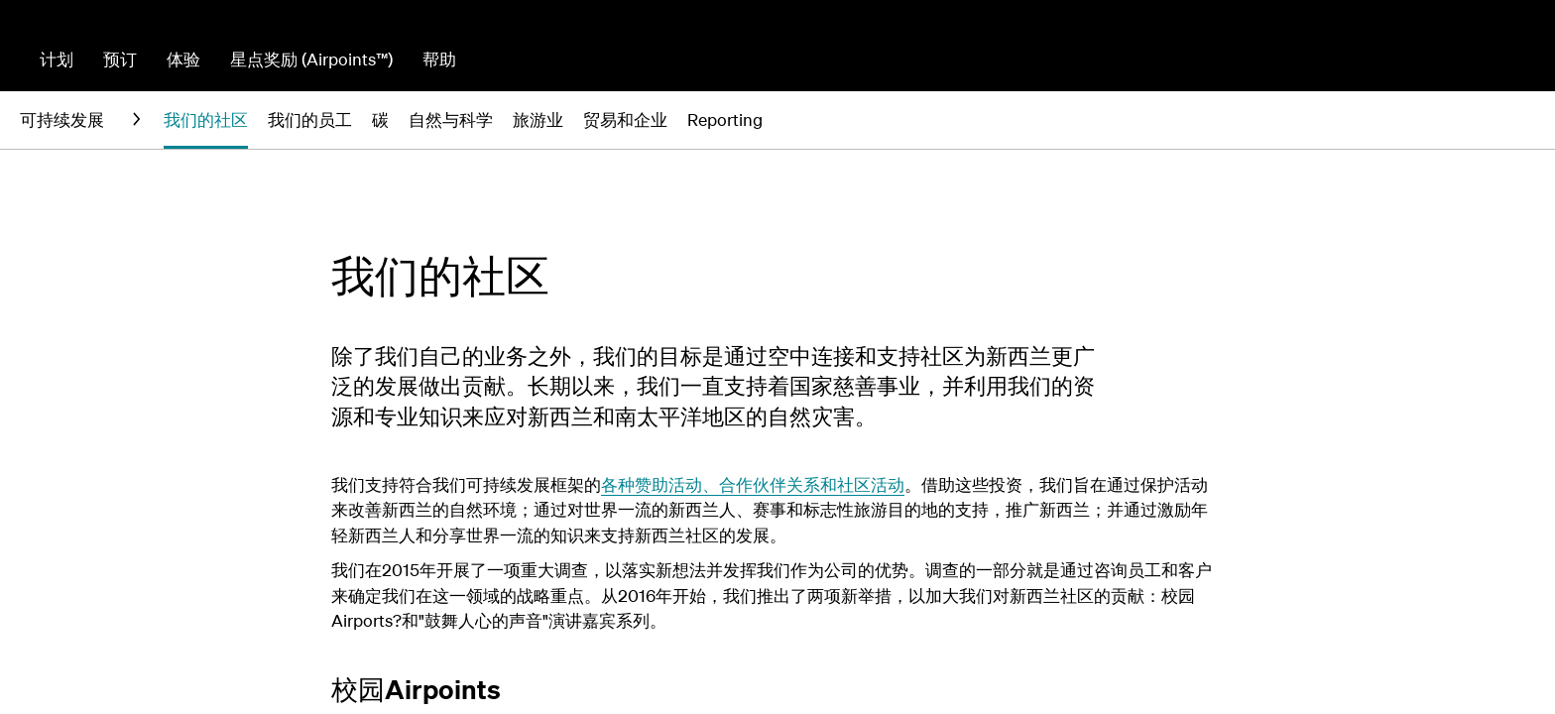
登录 (1518, 59)
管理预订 (1360, 59)
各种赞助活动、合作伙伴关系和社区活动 (752, 484)
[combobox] (786, 57)
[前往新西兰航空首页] (102, 53)
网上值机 (1448, 59)
